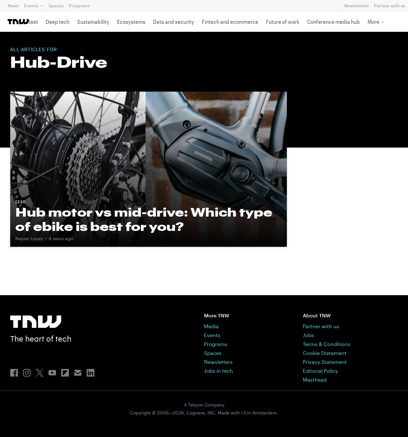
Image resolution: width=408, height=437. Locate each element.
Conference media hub (333, 21)
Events (31, 5)
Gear (20, 202)
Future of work (282, 21)
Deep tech (57, 21)
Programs (79, 5)
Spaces (56, 5)
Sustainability (93, 21)
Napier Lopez (29, 238)
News (13, 5)
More (373, 21)
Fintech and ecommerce (230, 21)
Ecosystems (131, 21)
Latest (30, 21)
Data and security (173, 21)
